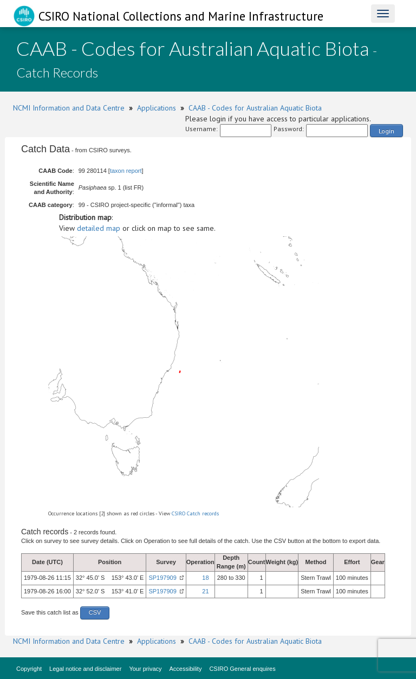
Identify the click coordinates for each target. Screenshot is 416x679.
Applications (156, 108)
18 (205, 577)
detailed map (98, 228)
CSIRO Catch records (195, 513)
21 (205, 591)
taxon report (126, 170)
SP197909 (162, 577)
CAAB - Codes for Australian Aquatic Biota (255, 108)
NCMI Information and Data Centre (69, 108)
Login (386, 131)
